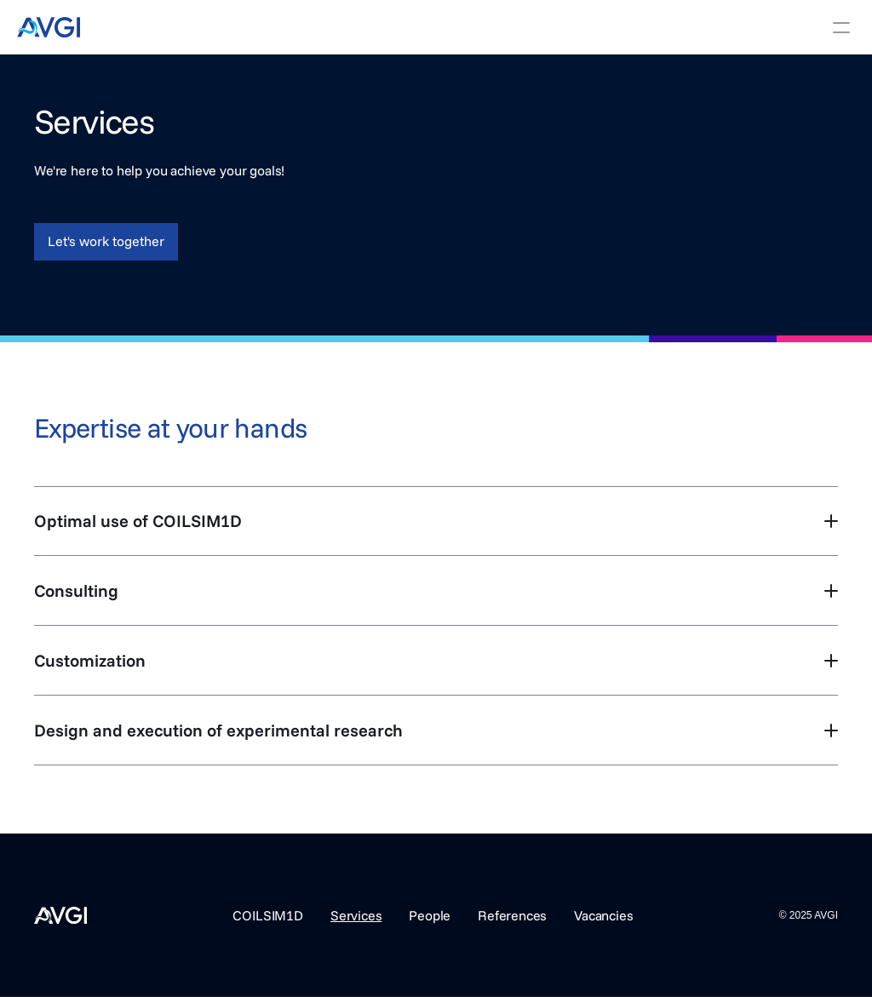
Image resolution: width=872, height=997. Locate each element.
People (429, 915)
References (512, 915)
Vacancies (603, 915)
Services (356, 915)
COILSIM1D (267, 915)
